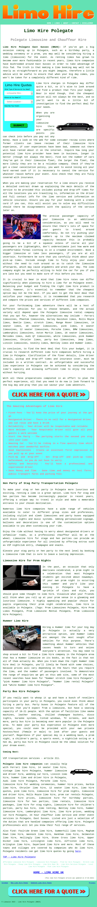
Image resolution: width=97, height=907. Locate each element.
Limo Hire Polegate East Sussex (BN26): (32, 47)
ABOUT (65, 23)
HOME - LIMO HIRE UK (48, 872)
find (12, 831)
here (78, 851)
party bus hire (26, 808)
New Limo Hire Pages (19, 883)
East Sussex (41, 818)
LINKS (57, 23)
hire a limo (54, 283)
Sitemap (5, 883)
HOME (49, 23)
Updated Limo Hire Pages (41, 883)
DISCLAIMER (87, 23)
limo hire (53, 844)
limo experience (13, 365)
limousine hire (83, 143)
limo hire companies (31, 509)
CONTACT (75, 23)
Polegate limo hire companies (22, 764)
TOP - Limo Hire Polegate (19, 857)
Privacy (92, 883)
